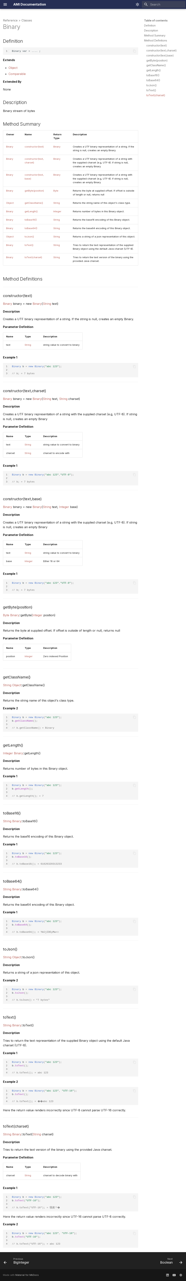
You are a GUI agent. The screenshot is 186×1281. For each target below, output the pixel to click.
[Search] (163, 4)
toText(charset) (33, 257)
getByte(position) (34, 190)
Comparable (17, 74)
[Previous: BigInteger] (17, 1262)
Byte (55, 190)
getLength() (31, 211)
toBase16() (31, 219)
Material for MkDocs (27, 1275)
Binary (9, 146)
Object (13, 68)
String (56, 203)
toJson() (29, 236)
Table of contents (156, 20)
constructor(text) (34, 146)
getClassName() (34, 203)
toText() (29, 245)
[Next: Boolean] (170, 1262)
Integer (57, 211)
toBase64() (31, 228)
